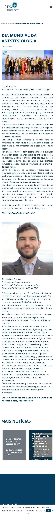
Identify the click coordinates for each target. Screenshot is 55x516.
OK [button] (48, 510)
